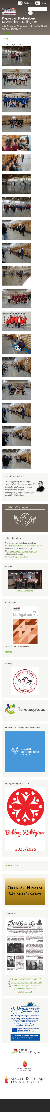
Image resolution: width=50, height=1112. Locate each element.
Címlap (5, 39)
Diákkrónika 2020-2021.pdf (26, 989)
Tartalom (8, 651)
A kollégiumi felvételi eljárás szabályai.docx (24, 546)
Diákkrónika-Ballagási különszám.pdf (26, 985)
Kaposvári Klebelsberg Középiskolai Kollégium (19, 20)
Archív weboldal (11, 865)
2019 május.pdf (26, 992)
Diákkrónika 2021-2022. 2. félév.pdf (26, 979)
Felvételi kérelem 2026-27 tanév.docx (22, 551)
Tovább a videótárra (25, 590)
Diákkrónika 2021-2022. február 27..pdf (26, 982)
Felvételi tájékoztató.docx (17, 557)
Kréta (44, 3)
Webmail (28, 3)
